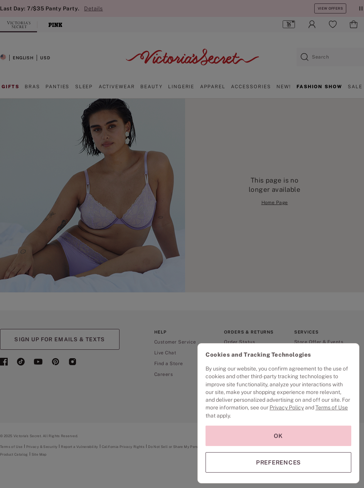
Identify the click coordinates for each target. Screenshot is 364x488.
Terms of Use (331, 407)
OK (278, 436)
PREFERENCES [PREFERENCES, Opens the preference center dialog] (278, 462)
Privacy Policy (287, 407)
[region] (278, 413)
